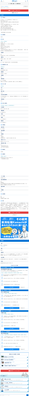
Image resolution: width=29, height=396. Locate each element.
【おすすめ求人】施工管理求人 (9, 359)
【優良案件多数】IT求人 (8, 362)
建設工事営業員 (3, 333)
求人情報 (1, 1)
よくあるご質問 (6, 389)
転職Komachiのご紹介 (7, 379)
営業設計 (2, 312)
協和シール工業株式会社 (5, 6)
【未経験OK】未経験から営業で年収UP (10, 365)
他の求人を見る (3, 246)
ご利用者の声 (6, 386)
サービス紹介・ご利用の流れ (8, 382)
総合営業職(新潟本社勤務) (5, 269)
